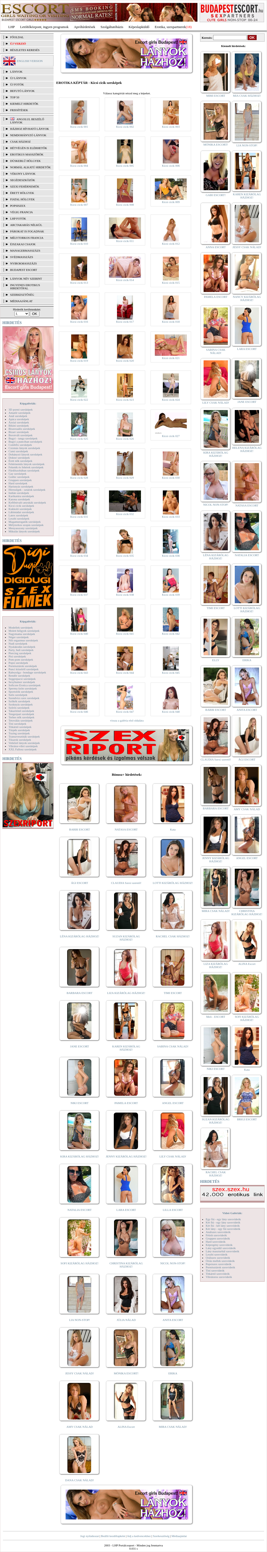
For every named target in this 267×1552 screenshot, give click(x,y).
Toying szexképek (19, 733)
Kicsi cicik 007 (79, 204)
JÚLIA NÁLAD (126, 1319)
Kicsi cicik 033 (171, 516)
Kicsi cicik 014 (125, 280)
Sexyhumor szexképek (22, 682)
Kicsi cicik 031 (79, 516)
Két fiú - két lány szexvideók (223, 1225)
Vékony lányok (22, 173)
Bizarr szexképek (19, 432)
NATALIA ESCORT (79, 1209)
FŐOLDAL (17, 37)
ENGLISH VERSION (30, 61)
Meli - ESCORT (215, 1016)
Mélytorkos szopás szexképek (26, 525)
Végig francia (21, 212)
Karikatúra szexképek (21, 496)
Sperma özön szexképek (23, 688)
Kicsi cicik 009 (171, 202)
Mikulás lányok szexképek (24, 531)
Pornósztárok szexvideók (220, 1267)
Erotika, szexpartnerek (170, 27)
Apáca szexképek (19, 419)
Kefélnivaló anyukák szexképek (27, 502)
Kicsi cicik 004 (79, 165)
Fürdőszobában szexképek (24, 470)
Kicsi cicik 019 (79, 360)
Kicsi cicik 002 (125, 126)
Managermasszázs (25, 250)
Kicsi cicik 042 (171, 633)
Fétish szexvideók (216, 1235)
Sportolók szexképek (21, 691)
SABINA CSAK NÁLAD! (172, 1046)
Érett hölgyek (22, 192)
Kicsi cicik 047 (125, 711)
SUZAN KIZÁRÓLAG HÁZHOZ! (126, 938)
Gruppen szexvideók (218, 1238)
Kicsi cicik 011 (125, 241)
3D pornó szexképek (21, 409)
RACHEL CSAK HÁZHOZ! (173, 936)
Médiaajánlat (179, 1536)
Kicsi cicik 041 (125, 633)
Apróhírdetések (84, 27)
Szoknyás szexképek (21, 704)
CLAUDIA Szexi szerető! (126, 882)
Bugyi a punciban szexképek (25, 441)
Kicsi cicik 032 (125, 514)
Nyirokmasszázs (23, 263)
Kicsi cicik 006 (171, 165)
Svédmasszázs (21, 257)
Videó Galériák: (232, 1213)
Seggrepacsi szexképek (22, 678)
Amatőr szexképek (19, 412)
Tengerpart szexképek (21, 714)
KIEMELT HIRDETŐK (24, 103)
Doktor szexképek (19, 457)
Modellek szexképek (21, 627)
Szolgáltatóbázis (111, 27)
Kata (173, 829)
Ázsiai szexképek (19, 422)
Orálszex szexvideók (218, 1257)
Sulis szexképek (18, 694)
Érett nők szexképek (20, 460)
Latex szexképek (18, 515)
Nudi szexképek (18, 643)
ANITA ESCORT (173, 1319)
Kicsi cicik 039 (171, 594)
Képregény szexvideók (219, 1244)
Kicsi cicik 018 (171, 321)
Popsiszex (17, 205)
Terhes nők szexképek (21, 717)
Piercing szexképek (20, 653)
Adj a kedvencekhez (139, 1536)
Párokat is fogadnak (27, 231)
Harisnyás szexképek (21, 486)
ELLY (215, 660)
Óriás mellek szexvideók (220, 1260)
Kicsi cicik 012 (171, 243)
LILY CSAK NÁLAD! (172, 1156)
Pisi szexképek (17, 656)
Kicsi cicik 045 (171, 672)
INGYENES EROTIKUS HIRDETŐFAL (25, 286)
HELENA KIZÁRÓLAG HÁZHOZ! (246, 449)
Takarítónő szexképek (21, 710)
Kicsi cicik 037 (79, 594)
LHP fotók (18, 218)
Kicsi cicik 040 (79, 633)
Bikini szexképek (19, 425)
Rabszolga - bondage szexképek (27, 672)
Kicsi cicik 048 (171, 711)
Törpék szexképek (19, 730)
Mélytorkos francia (26, 237)
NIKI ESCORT (79, 1103)
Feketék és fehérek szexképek (26, 467)
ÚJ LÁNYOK (18, 78)
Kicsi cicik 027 (171, 436)
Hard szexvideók (215, 1241)
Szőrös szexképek (19, 707)
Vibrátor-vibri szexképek (23, 746)
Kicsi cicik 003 (171, 126)
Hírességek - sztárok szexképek (27, 489)
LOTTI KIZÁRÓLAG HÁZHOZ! (173, 882)
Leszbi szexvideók (217, 1254)
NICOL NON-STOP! (172, 1263)
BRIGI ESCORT (247, 1119)
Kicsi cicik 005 (125, 165)
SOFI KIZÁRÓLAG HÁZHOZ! (79, 1263)
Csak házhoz (20, 141)
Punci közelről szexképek (23, 669)
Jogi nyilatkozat (89, 1536)
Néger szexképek (19, 637)
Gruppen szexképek (20, 480)
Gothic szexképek (19, 476)
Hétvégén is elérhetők (28, 148)
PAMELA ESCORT (126, 1103)
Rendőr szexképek (19, 675)
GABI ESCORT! (216, 195)
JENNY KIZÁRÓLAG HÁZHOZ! (126, 1156)
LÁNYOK (16, 71)
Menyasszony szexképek (23, 528)
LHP (11, 27)
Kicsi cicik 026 (125, 438)
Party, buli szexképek (21, 650)
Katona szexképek (19, 499)
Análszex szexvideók (218, 1232)
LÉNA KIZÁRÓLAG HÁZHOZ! (79, 936)
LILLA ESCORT (173, 1209)
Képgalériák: (28, 403)
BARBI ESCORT (79, 829)
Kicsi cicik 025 (79, 438)
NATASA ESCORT (126, 829)
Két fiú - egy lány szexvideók (223, 1222)
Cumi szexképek (18, 451)
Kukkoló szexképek (20, 508)
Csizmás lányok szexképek (24, 448)
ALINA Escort (126, 1426)
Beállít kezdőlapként (113, 1536)
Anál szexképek (18, 416)
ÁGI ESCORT (79, 882)
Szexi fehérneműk (24, 186)
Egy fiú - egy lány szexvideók (223, 1219)
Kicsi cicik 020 (125, 360)
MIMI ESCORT (215, 95)
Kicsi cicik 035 (125, 555)
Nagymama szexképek (22, 633)
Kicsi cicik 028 (79, 477)
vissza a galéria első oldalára (127, 720)
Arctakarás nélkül (26, 225)
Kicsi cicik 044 (125, 672)
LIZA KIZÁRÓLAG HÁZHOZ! (126, 993)
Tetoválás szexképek (21, 720)
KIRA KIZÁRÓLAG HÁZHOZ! (79, 1156)
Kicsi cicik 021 (171, 358)
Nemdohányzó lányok (28, 135)
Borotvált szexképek (21, 435)
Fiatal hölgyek (22, 199)
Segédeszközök (22, 180)
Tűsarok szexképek (20, 739)
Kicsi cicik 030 (171, 477)
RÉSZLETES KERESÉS (24, 50)
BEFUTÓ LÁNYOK (22, 90)
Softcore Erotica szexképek (25, 685)
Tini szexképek (17, 723)
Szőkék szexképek (19, 701)
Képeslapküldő (139, 27)
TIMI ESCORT (173, 993)
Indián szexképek (19, 492)
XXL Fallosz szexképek (23, 749)
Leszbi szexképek (19, 518)
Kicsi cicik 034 (79, 555)
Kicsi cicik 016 (79, 321)
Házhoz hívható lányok (29, 128)
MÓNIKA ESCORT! (126, 1373)
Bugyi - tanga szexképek (23, 438)
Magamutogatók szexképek (25, 521)
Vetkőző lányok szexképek (24, 742)
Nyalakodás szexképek (22, 646)
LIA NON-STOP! (79, 1319)
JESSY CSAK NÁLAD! (79, 1373)
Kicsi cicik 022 (79, 399)
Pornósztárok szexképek (23, 666)
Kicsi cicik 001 (79, 126)
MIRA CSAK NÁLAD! (173, 1426)
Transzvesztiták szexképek (24, 736)
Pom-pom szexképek (21, 659)
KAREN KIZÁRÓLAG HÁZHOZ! (126, 1048)
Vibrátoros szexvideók (219, 1276)
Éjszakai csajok (23, 244)
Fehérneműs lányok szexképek (26, 464)
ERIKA (172, 1373)
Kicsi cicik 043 (79, 672)
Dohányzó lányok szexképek (25, 454)
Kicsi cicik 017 (125, 321)
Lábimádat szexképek (21, 512)
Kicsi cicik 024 (171, 399)
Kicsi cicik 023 (125, 399)
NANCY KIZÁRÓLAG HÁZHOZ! (247, 298)
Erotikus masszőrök (26, 154)
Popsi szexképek (18, 662)
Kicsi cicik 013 (79, 282)
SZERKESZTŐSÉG (22, 294)
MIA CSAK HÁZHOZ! (247, 95)
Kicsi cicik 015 (171, 282)
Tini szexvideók (215, 1270)
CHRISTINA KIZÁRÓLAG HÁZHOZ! (126, 1265)
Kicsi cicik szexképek (21, 505)
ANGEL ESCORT (173, 1103)
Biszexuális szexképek (22, 428)
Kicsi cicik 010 (79, 243)
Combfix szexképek (20, 444)
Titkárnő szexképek (20, 726)
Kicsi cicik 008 (125, 204)
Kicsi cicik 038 (125, 594)
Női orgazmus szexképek (23, 640)
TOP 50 (14, 97)
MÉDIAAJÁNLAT (21, 301)
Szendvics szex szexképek (24, 698)
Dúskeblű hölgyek (25, 160)
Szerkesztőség (161, 1536)
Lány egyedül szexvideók (221, 1248)
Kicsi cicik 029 (125, 477)
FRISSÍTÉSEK (19, 110)
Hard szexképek (18, 483)
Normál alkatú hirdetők (30, 167)
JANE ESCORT (79, 1046)
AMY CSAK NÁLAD (79, 1426)
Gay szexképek (17, 473)
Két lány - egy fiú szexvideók (223, 1228)
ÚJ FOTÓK (17, 84)
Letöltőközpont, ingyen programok (44, 27)
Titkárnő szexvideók (218, 1273)
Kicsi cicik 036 (171, 555)
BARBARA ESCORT (79, 993)
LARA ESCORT (126, 1209)
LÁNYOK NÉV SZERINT (26, 278)
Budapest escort (23, 269)
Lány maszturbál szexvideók (222, 1251)
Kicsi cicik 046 (79, 711)
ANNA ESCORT (216, 247)
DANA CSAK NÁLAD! (79, 1480)
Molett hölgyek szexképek (24, 630)
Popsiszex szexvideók (218, 1264)
